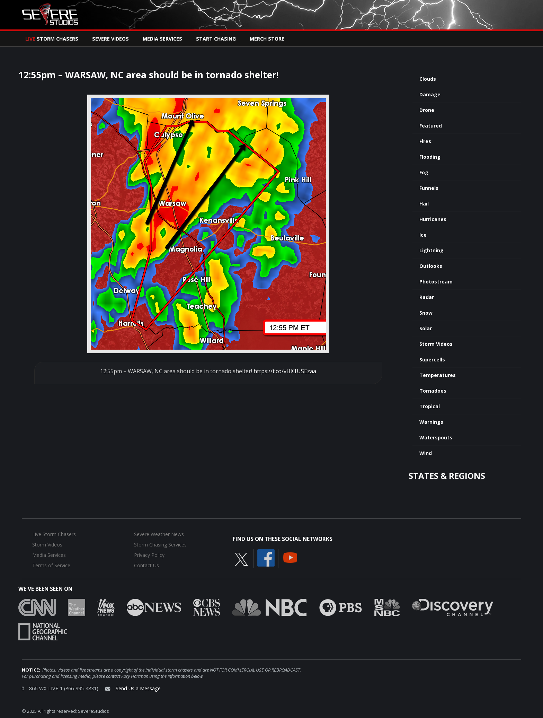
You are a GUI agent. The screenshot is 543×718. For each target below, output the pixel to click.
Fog (423, 172)
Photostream (436, 281)
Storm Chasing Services (160, 544)
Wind (425, 453)
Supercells (432, 359)
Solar (425, 328)
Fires (425, 141)
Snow (426, 312)
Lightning (431, 250)
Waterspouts (435, 437)
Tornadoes (432, 390)
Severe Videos (110, 38)
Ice (423, 234)
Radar (426, 297)
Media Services (162, 38)
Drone (426, 110)
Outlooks (430, 266)
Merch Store (267, 38)
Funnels (428, 188)
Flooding (429, 157)
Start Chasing (216, 38)
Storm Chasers (51, 38)
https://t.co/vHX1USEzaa (284, 371)
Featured (430, 125)
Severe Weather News (159, 534)
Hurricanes (432, 219)
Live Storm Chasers (54, 534)
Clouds (427, 79)
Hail (424, 203)
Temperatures (437, 375)
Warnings (431, 422)
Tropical (429, 406)
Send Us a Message (138, 688)
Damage (429, 94)
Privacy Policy (149, 555)
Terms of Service (51, 565)
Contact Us (146, 565)
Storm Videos (436, 344)
